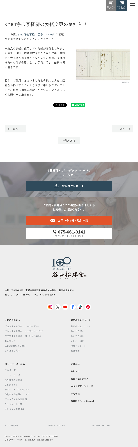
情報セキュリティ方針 (57, 425)
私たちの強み (77, 335)
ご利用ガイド (11, 384)
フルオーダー (11, 370)
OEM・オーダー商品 (15, 363)
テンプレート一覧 (13, 404)
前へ (13, 128)
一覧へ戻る (69, 140)
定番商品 (75, 363)
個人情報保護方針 (11, 425)
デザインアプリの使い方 (17, 389)
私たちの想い (77, 331)
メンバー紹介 (77, 340)
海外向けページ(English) (83, 400)
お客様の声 (10, 340)
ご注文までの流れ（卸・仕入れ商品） (23, 335)
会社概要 (75, 350)
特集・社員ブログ (79, 378)
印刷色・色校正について (17, 394)
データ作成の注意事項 (16, 399)
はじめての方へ (12, 320)
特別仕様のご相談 (13, 379)
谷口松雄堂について (81, 320)
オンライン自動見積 (15, 408)
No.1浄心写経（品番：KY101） (37, 34)
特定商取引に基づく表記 (101, 425)
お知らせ (75, 371)
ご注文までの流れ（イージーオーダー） (24, 331)
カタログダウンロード (82, 386)
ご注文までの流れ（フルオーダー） (22, 326)
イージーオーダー (13, 374)
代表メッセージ (78, 345)
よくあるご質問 (12, 350)
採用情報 (75, 393)
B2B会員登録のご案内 (15, 345)
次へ (125, 128)
